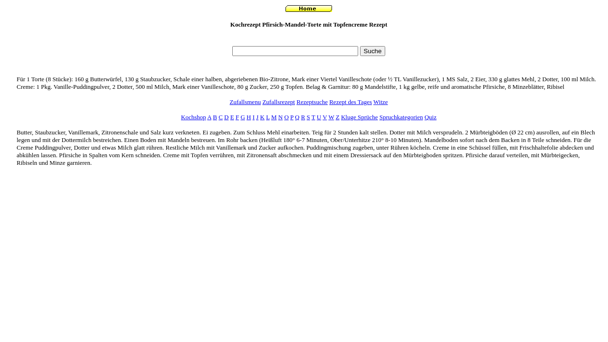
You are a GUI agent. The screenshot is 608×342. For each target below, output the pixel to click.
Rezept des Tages (350, 101)
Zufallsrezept (278, 101)
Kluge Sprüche (359, 117)
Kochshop (193, 117)
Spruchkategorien (401, 117)
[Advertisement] (309, 39)
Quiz (431, 117)
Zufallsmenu (245, 101)
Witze (380, 101)
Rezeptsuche (312, 101)
